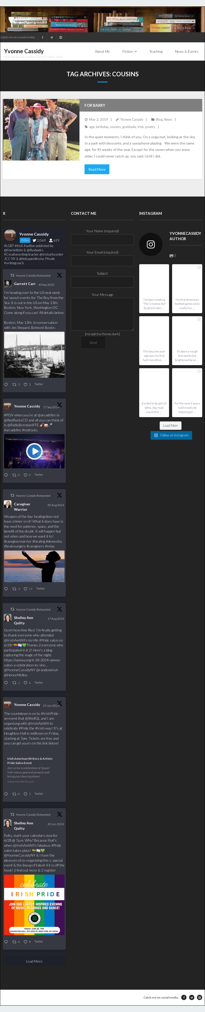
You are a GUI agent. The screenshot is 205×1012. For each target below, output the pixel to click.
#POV (8, 415)
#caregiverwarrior (18, 541)
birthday (102, 127)
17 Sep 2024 (51, 407)
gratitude (129, 127)
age (91, 127)
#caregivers (35, 546)
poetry (150, 127)
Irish (140, 127)
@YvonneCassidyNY (19, 670)
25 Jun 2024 (51, 705)
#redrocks (30, 430)
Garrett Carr (25, 283)
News (168, 119)
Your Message (102, 297)
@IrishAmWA (14, 640)
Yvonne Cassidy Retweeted (33, 275)
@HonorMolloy (16, 675)
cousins (115, 127)
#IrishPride (49, 713)
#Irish (40, 728)
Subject (102, 277)
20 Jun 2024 (56, 824)
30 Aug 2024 (55, 505)
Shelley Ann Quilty (23, 620)
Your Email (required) (102, 256)
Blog (159, 119)
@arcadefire (47, 415)
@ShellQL (32, 718)
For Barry (95, 105)
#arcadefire (12, 430)
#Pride (44, 640)
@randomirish (47, 670)
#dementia (54, 541)
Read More (97, 169)
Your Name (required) (102, 235)
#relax (49, 546)
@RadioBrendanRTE (23, 425)
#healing (38, 541)
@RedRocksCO (16, 420)
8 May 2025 (47, 285)
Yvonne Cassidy (132, 119)
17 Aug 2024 (55, 618)
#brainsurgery (15, 546)
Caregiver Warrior (22, 506)
